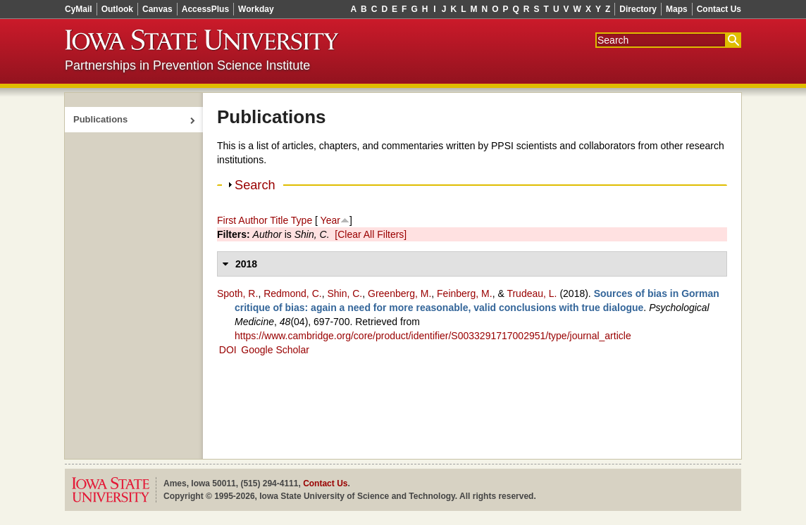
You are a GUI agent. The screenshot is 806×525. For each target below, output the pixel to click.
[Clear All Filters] (371, 234)
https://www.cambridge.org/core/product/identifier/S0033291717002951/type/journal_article (433, 335)
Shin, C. (344, 293)
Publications (100, 119)
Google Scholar (275, 349)
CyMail (78, 9)
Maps (677, 9)
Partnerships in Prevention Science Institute (187, 65)
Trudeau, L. (532, 293)
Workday (255, 9)
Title (279, 220)
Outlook (117, 9)
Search (255, 185)
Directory (638, 9)
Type (301, 220)
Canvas (157, 9)
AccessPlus (205, 9)
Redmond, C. (292, 293)
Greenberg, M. (399, 293)
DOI (228, 349)
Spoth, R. (237, 293)
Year (330, 220)
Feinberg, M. (464, 293)
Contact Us (719, 9)
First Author (242, 220)
